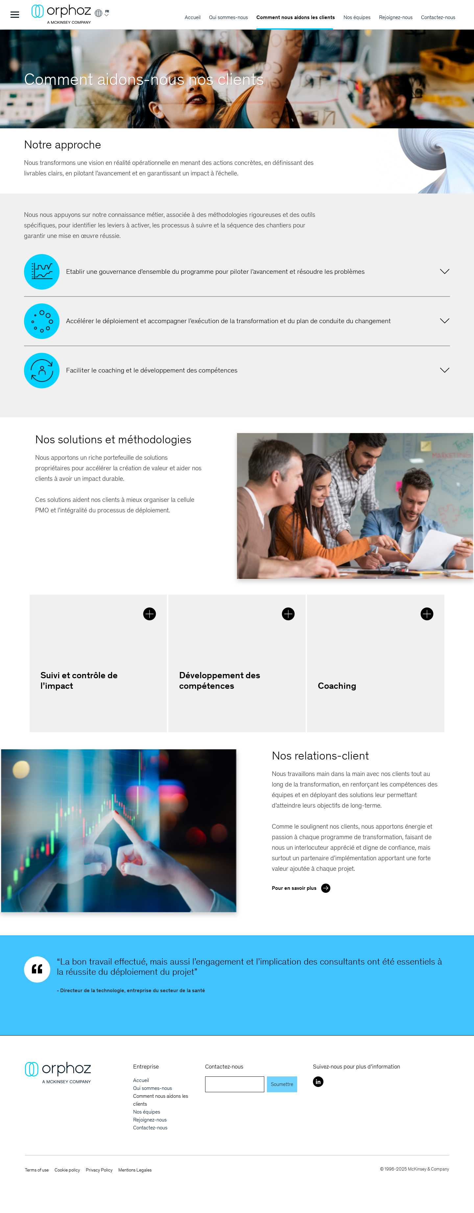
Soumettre (282, 1084)
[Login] (101, 16)
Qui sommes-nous (228, 17)
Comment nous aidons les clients (295, 17)
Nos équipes (357, 17)
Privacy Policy (99, 1170)
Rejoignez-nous (396, 17)
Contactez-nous (438, 17)
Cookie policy (67, 1170)
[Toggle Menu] (15, 14)
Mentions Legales (135, 1170)
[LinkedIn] (318, 1081)
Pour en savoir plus (303, 887)
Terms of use (37, 1170)
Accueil (193, 17)
